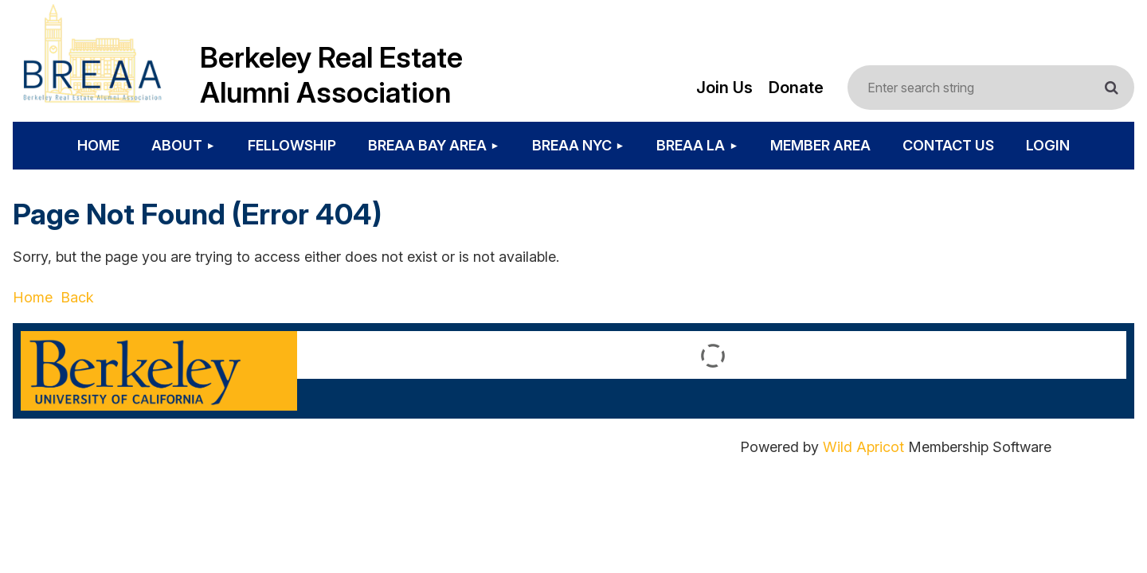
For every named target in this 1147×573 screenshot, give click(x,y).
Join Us (724, 87)
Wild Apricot (863, 447)
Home (33, 297)
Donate (796, 87)
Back (77, 297)
